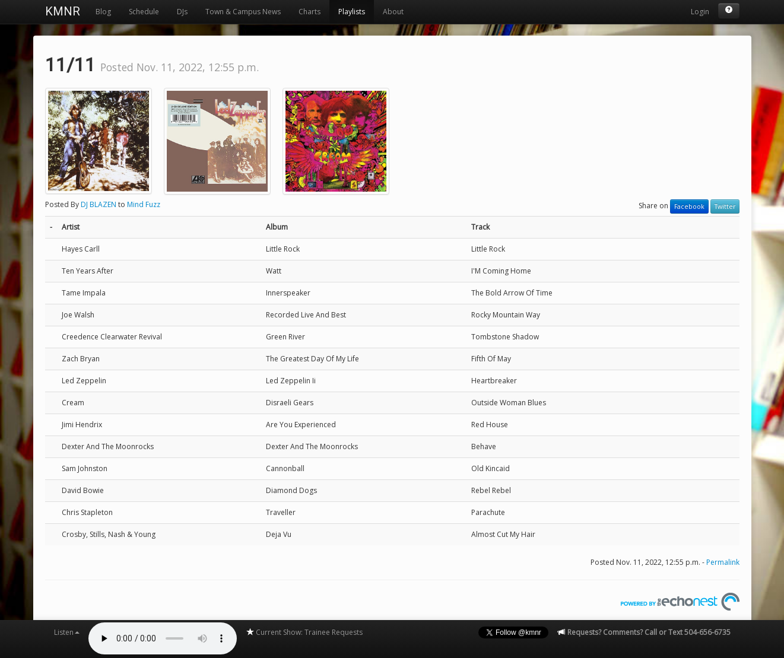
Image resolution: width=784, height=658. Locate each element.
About (393, 12)
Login (700, 12)
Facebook (689, 206)
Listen (67, 632)
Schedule (144, 12)
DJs (182, 12)
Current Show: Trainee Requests (304, 632)
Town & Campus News (243, 12)
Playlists (351, 12)
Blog (103, 12)
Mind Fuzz (143, 204)
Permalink (722, 562)
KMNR (62, 11)
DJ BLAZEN (98, 204)
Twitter (725, 206)
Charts (309, 12)
